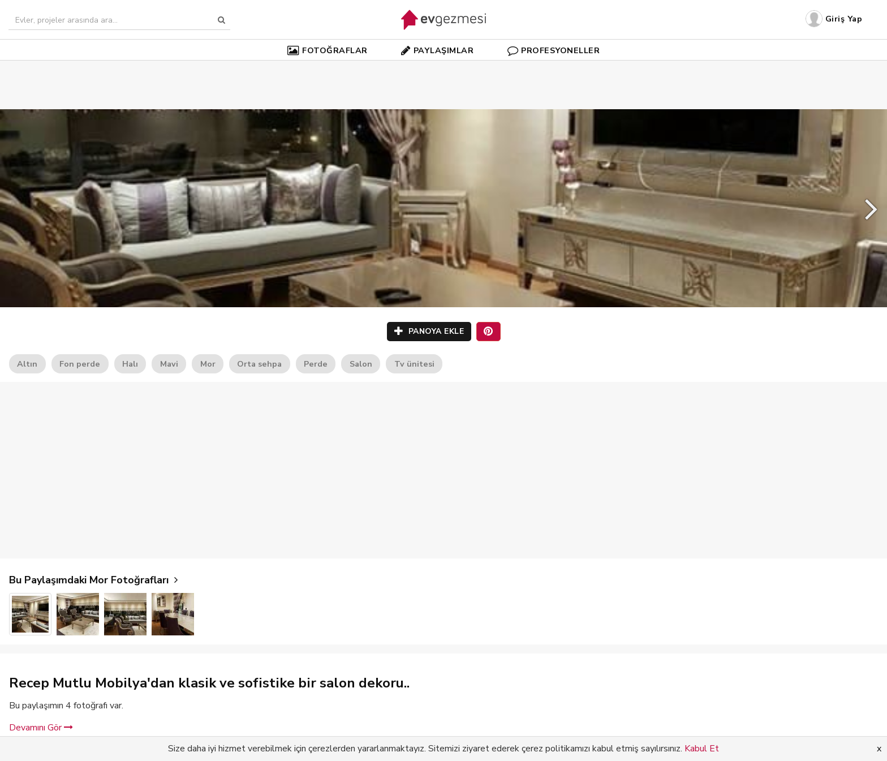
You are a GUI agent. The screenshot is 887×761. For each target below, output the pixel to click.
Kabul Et (701, 748)
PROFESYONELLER (553, 50)
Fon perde (79, 363)
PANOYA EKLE (429, 331)
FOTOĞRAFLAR (327, 50)
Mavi (169, 363)
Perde (316, 363)
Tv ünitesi (414, 363)
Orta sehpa (259, 363)
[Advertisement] (443, 68)
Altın (27, 363)
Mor (208, 363)
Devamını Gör (41, 727)
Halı (130, 363)
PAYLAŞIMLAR (437, 50)
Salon (361, 363)
